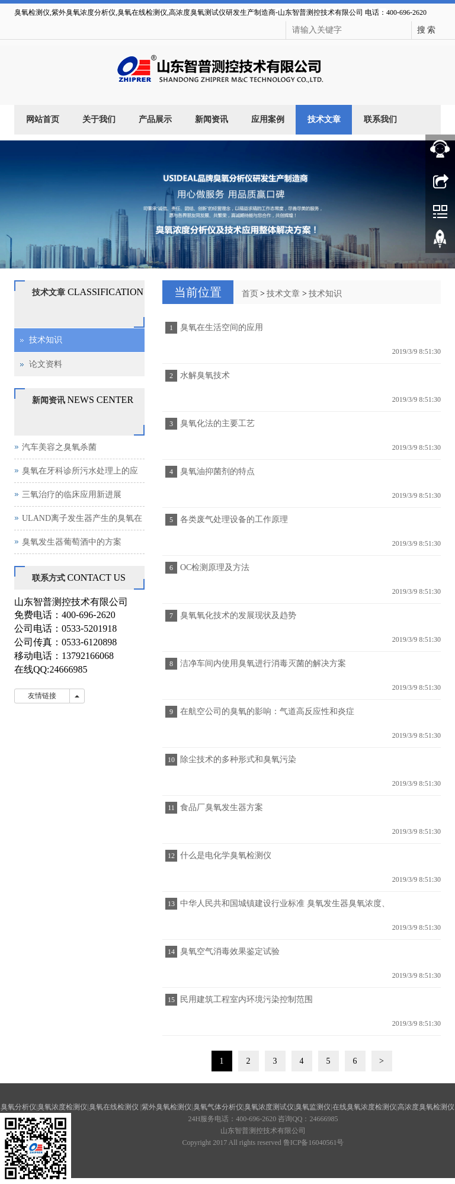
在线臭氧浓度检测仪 (364, 1107)
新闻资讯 (211, 119)
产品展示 (155, 119)
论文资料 (45, 364)
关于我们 (99, 119)
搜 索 (426, 29)
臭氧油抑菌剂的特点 (217, 471)
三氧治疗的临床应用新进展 (71, 494)
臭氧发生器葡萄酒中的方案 (71, 541)
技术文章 (324, 119)
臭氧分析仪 (18, 1107)
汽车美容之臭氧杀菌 (59, 447)
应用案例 (267, 119)
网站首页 (42, 119)
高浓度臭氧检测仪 (426, 1107)
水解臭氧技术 (205, 375)
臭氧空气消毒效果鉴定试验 (230, 951)
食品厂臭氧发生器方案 (221, 807)
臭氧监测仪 (313, 1107)
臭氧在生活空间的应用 (221, 327)
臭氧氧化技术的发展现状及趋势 (238, 615)
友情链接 (42, 696)
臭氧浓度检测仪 (62, 1107)
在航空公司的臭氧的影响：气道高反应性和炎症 (267, 711)
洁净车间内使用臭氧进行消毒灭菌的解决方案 (263, 663)
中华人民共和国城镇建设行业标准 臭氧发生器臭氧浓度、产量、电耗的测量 (283, 907)
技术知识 (325, 293)
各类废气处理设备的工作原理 (234, 519)
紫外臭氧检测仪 (166, 1107)
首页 (250, 293)
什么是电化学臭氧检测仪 (225, 855)
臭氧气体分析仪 (218, 1107)
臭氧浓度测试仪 (269, 1107)
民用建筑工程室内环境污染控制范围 (246, 999)
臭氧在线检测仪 (114, 1107)
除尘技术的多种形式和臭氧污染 (238, 759)
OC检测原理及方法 (214, 567)
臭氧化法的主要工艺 (217, 423)
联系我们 (380, 119)
